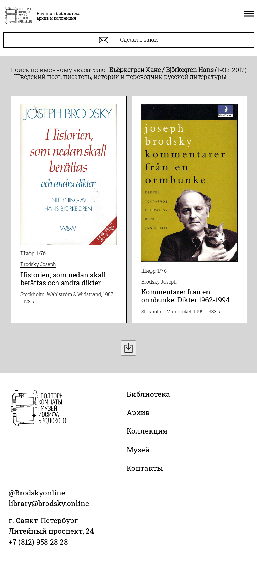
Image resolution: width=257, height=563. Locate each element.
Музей (138, 449)
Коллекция (147, 431)
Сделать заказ (129, 40)
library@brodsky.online (49, 503)
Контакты (145, 468)
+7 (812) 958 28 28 (38, 542)
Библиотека (148, 394)
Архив (138, 412)
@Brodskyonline (37, 492)
